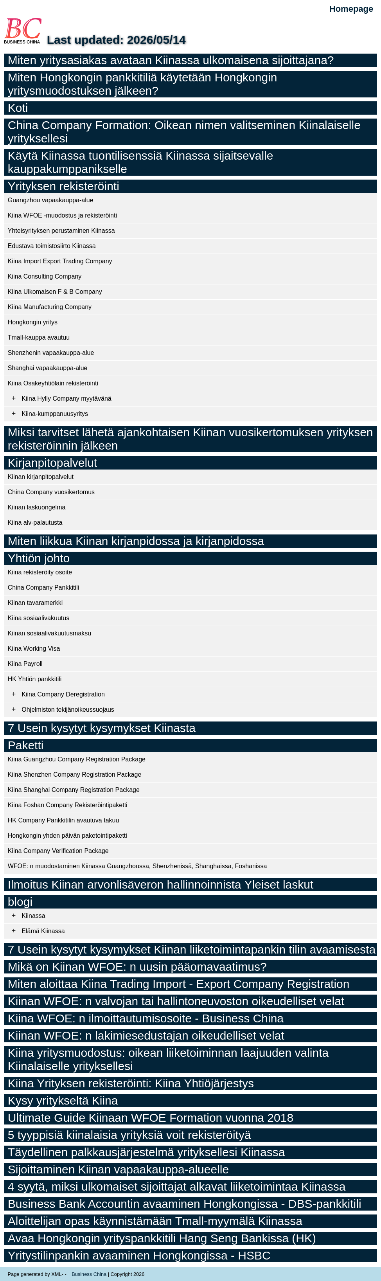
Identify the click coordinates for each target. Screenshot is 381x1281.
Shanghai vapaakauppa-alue (48, 368)
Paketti (26, 745)
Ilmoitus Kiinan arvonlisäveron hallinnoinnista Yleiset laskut (161, 884)
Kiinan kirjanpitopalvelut (41, 476)
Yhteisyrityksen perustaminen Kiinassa (61, 230)
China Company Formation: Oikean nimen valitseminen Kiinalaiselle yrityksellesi (184, 132)
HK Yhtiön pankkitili (35, 679)
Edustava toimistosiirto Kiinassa (52, 246)
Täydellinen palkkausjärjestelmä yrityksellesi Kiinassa (146, 1152)
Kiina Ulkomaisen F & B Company (55, 291)
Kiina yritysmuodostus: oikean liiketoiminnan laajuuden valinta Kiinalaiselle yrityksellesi (168, 1059)
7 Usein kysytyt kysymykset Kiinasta (102, 727)
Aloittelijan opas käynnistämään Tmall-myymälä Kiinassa (155, 1220)
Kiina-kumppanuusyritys (55, 413)
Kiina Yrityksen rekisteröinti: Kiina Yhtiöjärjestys (131, 1083)
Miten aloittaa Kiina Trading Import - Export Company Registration (179, 983)
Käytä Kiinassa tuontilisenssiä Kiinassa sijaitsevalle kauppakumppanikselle (140, 162)
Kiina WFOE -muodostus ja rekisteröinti (62, 215)
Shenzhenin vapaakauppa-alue (51, 352)
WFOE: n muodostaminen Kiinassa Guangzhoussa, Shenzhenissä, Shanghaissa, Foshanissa (137, 866)
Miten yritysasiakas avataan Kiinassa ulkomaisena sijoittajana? (171, 60)
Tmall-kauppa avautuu (39, 337)
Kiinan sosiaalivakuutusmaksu (49, 633)
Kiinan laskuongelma (37, 507)
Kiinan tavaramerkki (35, 602)
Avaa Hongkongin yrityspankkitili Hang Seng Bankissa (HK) (162, 1238)
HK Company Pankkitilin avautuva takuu (63, 820)
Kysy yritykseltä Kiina (63, 1100)
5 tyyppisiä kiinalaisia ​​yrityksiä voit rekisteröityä (129, 1134)
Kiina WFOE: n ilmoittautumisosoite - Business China (146, 1018)
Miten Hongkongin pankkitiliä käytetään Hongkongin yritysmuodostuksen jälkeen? (142, 84)
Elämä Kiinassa (43, 931)
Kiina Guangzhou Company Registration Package (77, 759)
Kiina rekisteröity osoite (40, 572)
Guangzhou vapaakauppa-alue (50, 200)
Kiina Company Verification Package (58, 850)
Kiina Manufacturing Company (50, 307)
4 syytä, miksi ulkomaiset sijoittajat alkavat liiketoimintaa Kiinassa (177, 1186)
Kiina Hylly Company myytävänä (66, 398)
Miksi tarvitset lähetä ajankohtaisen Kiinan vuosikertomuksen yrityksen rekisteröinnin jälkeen (190, 439)
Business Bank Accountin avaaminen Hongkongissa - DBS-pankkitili (184, 1203)
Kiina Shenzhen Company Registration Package (75, 774)
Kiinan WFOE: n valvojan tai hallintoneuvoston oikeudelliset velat (176, 1001)
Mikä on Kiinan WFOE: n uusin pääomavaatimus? (137, 966)
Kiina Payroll (25, 663)
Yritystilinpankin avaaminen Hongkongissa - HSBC (139, 1255)
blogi (20, 901)
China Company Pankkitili (43, 587)
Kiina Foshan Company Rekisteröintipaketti (68, 805)
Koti (18, 107)
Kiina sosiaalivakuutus (38, 618)
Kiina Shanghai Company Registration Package (74, 789)
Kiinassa (33, 915)
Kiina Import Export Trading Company (60, 261)
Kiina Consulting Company (45, 276)
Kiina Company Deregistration (63, 694)
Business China (89, 1274)
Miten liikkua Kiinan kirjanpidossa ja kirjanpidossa (136, 540)
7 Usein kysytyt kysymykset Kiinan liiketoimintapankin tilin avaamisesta (192, 949)
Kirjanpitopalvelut (52, 462)
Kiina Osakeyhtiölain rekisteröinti (53, 383)
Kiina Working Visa (34, 648)
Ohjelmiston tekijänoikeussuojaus (68, 709)
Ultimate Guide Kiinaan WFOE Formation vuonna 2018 (150, 1117)
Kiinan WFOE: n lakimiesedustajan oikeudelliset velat (146, 1035)
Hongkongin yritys (33, 322)
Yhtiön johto (39, 558)
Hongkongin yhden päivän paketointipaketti (67, 835)
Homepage (351, 9)
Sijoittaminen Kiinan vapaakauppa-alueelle (118, 1169)
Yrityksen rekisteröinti (63, 186)
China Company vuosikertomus (51, 492)
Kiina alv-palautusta (35, 522)
